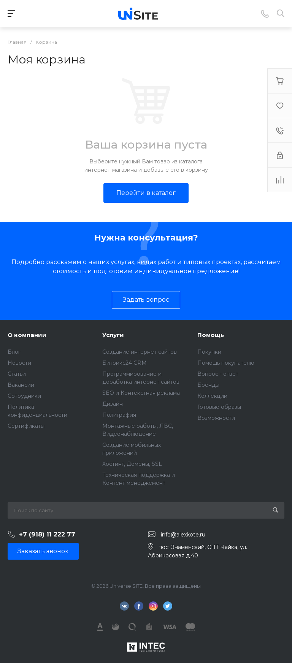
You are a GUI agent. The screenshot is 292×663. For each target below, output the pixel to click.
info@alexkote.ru (183, 534)
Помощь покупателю (225, 362)
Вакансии (21, 384)
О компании (27, 335)
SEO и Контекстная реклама (141, 392)
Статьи (17, 373)
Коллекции (212, 395)
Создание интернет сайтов (139, 351)
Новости (19, 362)
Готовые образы (219, 406)
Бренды (208, 384)
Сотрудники (24, 395)
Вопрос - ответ (217, 373)
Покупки (209, 351)
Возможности (216, 418)
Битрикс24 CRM (124, 362)
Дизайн (112, 403)
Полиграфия (119, 414)
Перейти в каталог (146, 192)
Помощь (210, 335)
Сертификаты (26, 425)
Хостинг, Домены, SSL (132, 463)
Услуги (113, 335)
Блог (14, 351)
